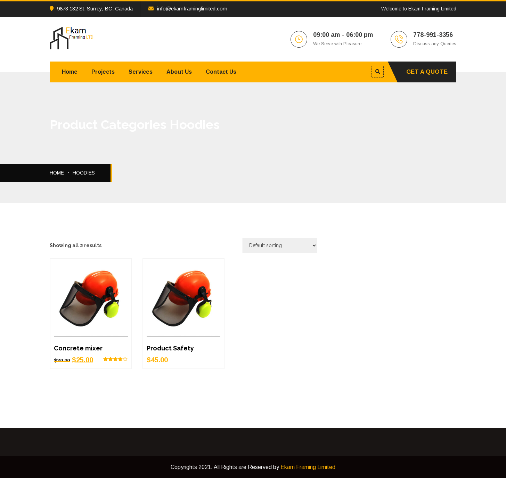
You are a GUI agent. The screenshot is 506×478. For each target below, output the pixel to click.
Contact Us (221, 72)
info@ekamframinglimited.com (187, 8)
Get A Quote (427, 71)
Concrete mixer (78, 348)
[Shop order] (279, 245)
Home (69, 72)
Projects (103, 72)
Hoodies (84, 173)
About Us (179, 72)
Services (141, 72)
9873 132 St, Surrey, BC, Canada (91, 8)
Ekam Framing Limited (307, 467)
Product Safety (170, 348)
